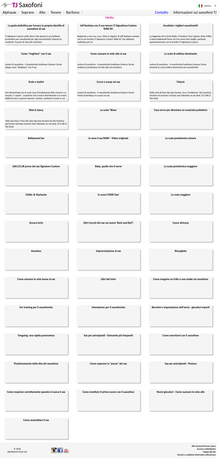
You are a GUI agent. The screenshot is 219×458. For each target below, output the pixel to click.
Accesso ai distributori (206, 449)
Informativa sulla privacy (205, 455)
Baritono (73, 12)
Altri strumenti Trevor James (204, 446)
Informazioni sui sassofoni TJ (194, 12)
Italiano (204, 6)
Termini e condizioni (185, 455)
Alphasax (10, 12)
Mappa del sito (209, 452)
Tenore (57, 12)
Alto (43, 12)
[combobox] (207, 5)
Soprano (28, 12)
